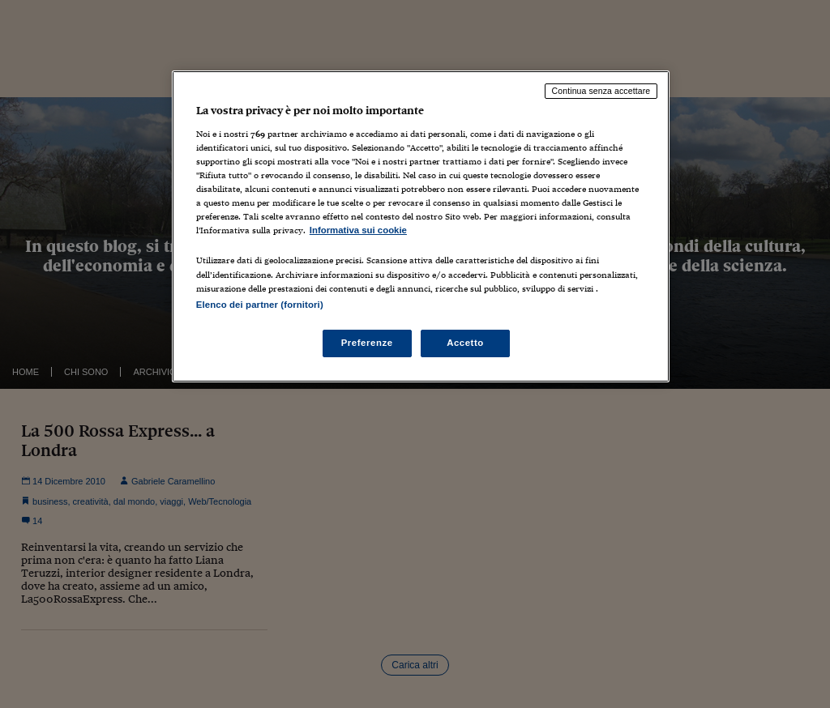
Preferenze (367, 343)
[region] (421, 226)
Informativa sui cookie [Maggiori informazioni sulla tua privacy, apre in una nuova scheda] (358, 230)
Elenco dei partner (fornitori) (259, 304)
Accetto (465, 343)
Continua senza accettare (601, 91)
